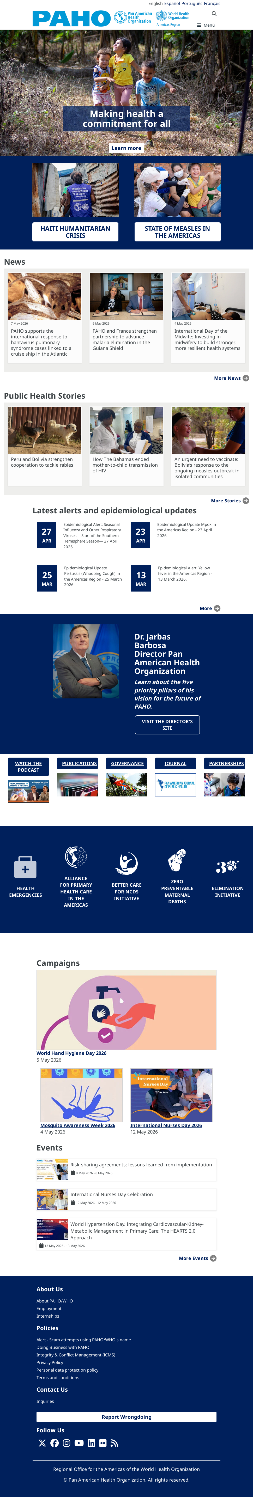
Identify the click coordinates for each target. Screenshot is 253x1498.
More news (227, 378)
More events (193, 1259)
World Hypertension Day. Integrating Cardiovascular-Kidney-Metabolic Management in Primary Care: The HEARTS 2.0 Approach (137, 1232)
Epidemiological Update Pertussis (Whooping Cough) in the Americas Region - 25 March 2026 (93, 576)
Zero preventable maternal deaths (177, 893)
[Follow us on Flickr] (102, 1446)
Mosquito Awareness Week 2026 (77, 1126)
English (155, 3)
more (206, 608)
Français (212, 3)
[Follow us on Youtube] (79, 1446)
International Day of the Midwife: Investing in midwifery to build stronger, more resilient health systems (207, 339)
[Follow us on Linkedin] (91, 1446)
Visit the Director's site (167, 725)
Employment (49, 1309)
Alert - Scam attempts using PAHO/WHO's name (84, 1341)
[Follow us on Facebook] (54, 1446)
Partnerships (226, 764)
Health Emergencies (25, 892)
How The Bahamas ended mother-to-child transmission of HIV (125, 464)
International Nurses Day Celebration (111, 1195)
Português (192, 3)
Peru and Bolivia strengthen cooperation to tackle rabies (42, 462)
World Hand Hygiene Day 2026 (71, 1054)
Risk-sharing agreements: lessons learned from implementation (141, 1166)
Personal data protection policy (67, 1371)
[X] (42, 1446)
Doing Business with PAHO (63, 1348)
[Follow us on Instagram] (66, 1446)
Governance (127, 764)
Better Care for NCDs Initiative (127, 893)
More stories (226, 500)
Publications (79, 764)
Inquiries (45, 1402)
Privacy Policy (50, 1364)
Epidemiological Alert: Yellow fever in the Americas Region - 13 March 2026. (185, 573)
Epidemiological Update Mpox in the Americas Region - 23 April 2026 (186, 530)
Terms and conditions (58, 1379)
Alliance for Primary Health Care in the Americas (76, 892)
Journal (175, 764)
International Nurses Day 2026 (166, 1126)
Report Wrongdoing (127, 1417)
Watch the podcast (28, 767)
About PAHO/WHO (55, 1302)
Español (172, 3)
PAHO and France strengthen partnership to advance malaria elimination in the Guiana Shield (125, 339)
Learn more (126, 147)
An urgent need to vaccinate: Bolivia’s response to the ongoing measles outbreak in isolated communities (206, 467)
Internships (48, 1317)
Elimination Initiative (228, 892)
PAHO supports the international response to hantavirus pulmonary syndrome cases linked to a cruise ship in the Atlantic (41, 342)
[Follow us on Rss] (114, 1446)
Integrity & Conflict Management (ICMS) (76, 1356)
